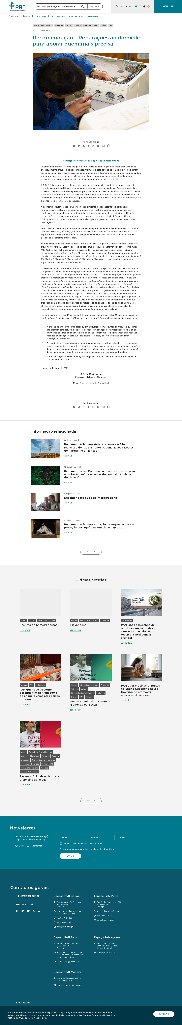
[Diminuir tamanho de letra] (122, 6)
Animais (28, 671)
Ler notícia (29, 618)
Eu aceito (163, 1014)
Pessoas (48, 759)
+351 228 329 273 (104, 910)
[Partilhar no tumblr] (88, 141)
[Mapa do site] (117, 6)
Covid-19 (77, 25)
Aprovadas (38, 747)
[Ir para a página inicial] (17, 6)
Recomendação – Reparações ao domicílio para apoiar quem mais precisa (65, 16)
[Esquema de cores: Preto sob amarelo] (148, 6)
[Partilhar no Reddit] (98, 141)
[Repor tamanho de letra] (126, 6)
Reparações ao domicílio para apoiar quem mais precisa (91, 156)
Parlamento (44, 671)
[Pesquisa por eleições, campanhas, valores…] (57, 6)
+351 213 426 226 (65, 912)
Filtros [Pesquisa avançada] (97, 7)
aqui (45, 1018)
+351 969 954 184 (65, 917)
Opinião (36, 608)
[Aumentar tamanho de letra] (130, 6)
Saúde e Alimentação (34, 763)
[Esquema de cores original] (136, 6)
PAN (118, 25)
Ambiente (67, 25)
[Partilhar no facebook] (73, 141)
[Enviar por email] (103, 141)
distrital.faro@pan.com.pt (68, 956)
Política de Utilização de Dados (88, 838)
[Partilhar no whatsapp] (83, 141)
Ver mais (72, 451)
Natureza (102, 679)
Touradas (91, 683)
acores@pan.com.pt (106, 947)
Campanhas (125, 608)
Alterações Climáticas (51, 25)
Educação (54, 751)
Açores (28, 608)
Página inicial (14, 16)
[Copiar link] (108, 141)
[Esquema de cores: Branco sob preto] (144, 6)
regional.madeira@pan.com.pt (70, 979)
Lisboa (111, 25)
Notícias (26, 16)
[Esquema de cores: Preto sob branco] (140, 6)
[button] (168, 6)
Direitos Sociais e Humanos (94, 25)
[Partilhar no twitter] (78, 141)
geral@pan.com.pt (30, 890)
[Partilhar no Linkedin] (93, 141)
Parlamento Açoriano (51, 608)
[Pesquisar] (82, 6)
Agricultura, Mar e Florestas (44, 739)
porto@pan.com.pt (105, 914)
